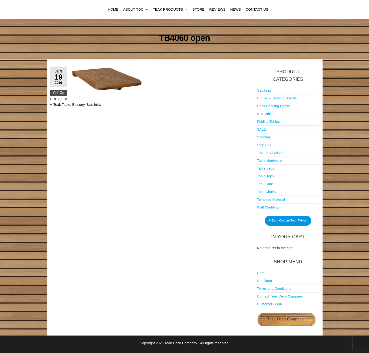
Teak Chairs (266, 192)
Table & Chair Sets (271, 153)
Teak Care (265, 184)
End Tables (265, 114)
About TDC (133, 9)
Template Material (271, 199)
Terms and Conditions (274, 288)
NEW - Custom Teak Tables (288, 220)
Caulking (264, 90)
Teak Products (168, 9)
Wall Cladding (268, 207)
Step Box (264, 145)
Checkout (264, 281)
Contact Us (257, 9)
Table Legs (265, 168)
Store (198, 9)
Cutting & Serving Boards (277, 98)
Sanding (263, 137)
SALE (261, 129)
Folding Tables (268, 121)
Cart (260, 273)
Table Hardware (269, 160)
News (235, 9)
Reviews (217, 9)
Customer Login (269, 304)
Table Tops (265, 176)
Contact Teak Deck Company (280, 296)
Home (113, 9)
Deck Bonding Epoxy (273, 106)
